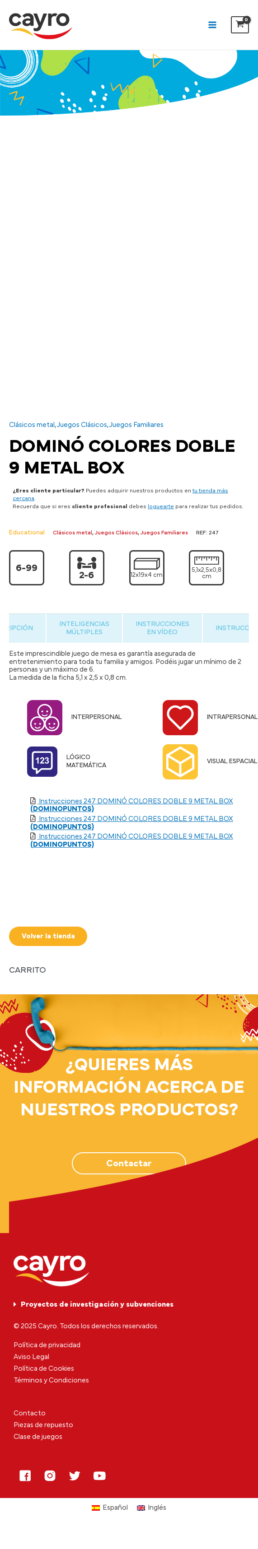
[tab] (83, 628)
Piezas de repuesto (43, 1425)
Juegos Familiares (136, 425)
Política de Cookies (44, 1368)
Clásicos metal (32, 425)
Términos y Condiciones (51, 1380)
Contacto (30, 1413)
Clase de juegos (38, 1437)
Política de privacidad (47, 1345)
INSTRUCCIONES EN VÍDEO (164, 628)
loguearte (161, 507)
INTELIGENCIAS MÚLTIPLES (83, 628)
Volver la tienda (48, 936)
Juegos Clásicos (82, 425)
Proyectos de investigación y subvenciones (97, 1304)
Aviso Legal (31, 1357)
